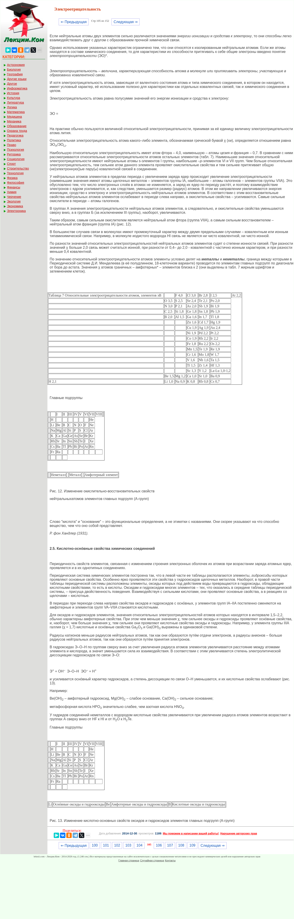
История (13, 93)
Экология (13, 201)
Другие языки (17, 79)
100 (95, 845)
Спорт (11, 164)
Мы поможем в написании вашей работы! (191, 833)
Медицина (14, 116)
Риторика (14, 154)
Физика (12, 178)
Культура (13, 98)
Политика (14, 140)
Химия (11, 192)
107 (170, 845)
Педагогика (15, 135)
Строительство (18, 168)
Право (11, 145)
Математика (16, 112)
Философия (15, 182)
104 (139, 845)
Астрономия (16, 65)
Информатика (17, 88)
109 (192, 845)
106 (159, 845)
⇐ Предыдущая (74, 22)
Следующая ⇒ (126, 22)
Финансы (13, 187)
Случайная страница (152, 860)
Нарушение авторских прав (238, 833)
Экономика (15, 206)
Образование (17, 126)
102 (117, 845)
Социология (15, 159)
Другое (12, 83)
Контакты (170, 860)
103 (128, 845)
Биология (14, 69)
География (15, 74)
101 (106, 845)
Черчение (14, 197)
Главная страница (128, 860)
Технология (15, 173)
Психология (15, 149)
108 (181, 845)
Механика (14, 121)
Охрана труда (17, 131)
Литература (15, 102)
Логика (12, 107)
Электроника (16, 211)
